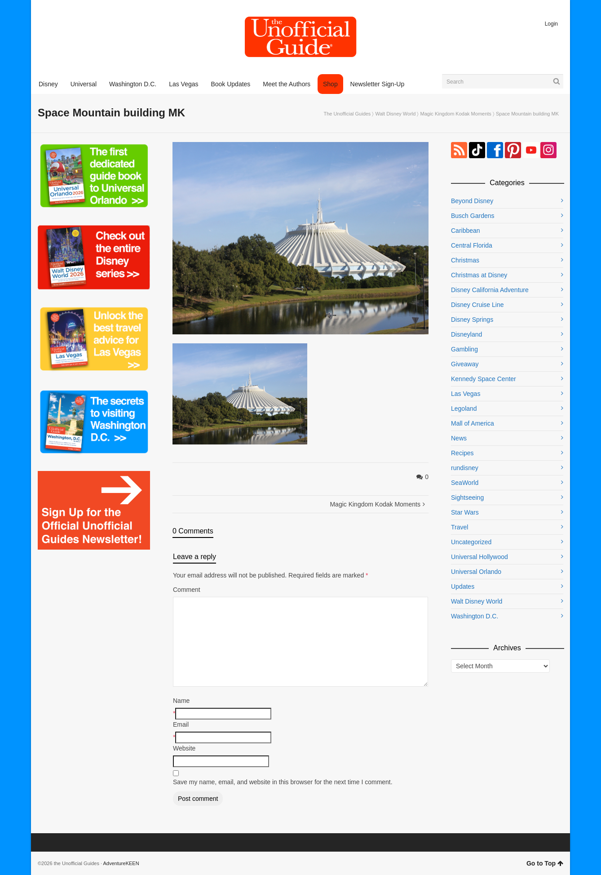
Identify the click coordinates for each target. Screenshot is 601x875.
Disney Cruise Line (477, 304)
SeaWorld (464, 482)
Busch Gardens (473, 215)
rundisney (464, 467)
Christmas (465, 260)
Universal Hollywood (479, 556)
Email (181, 724)
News (459, 438)
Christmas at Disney (479, 275)
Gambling (464, 349)
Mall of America (472, 423)
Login (551, 24)
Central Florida (471, 245)
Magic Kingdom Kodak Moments (455, 113)
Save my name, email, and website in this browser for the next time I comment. (283, 782)
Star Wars (465, 512)
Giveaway (464, 364)
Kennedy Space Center (483, 378)
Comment (186, 589)
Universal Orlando (476, 571)
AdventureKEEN (121, 863)
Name (181, 700)
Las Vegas (465, 393)
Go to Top (544, 863)
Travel (459, 527)
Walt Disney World (396, 113)
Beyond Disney (472, 200)
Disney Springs (472, 319)
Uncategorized (471, 542)
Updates (462, 586)
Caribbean (465, 230)
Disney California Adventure (490, 289)
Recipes (462, 453)
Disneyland (466, 334)
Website (184, 748)
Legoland (464, 408)
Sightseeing (467, 497)
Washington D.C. (474, 616)
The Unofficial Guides (347, 113)
